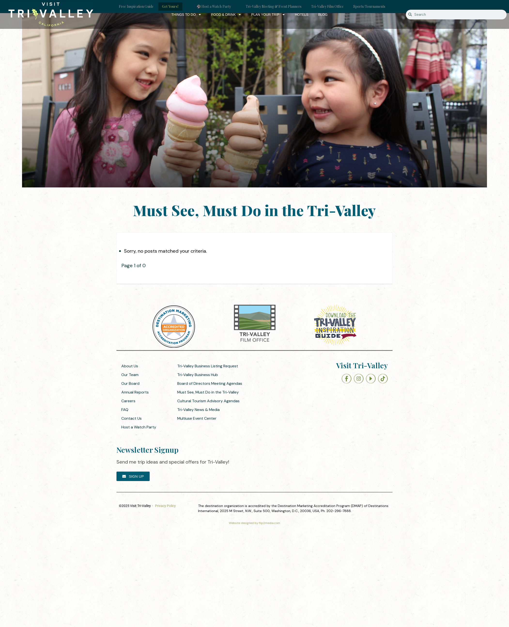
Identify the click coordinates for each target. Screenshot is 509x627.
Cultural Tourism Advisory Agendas (208, 400)
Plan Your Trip (268, 14)
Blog (323, 14)
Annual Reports (135, 392)
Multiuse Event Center (196, 418)
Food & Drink (226, 14)
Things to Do (186, 14)
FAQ (124, 409)
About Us (129, 366)
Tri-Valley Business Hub (197, 374)
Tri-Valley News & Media (198, 409)
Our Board (130, 383)
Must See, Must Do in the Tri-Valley (208, 392)
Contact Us (131, 418)
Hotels (301, 14)
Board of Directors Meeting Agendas (209, 383)
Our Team (130, 374)
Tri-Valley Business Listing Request (207, 366)
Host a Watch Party (138, 427)
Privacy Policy (165, 506)
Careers (128, 400)
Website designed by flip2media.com (254, 523)
